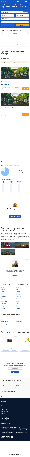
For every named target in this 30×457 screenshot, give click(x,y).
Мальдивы (4, 310)
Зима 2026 (18, 317)
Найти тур (25, 88)
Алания (18, 291)
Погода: (5, 81)
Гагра (18, 306)
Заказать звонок (6, 349)
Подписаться (15, 372)
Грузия (3, 308)
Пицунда (19, 310)
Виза (2, 387)
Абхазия (4, 303)
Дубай (18, 308)
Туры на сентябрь (4, 319)
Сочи (18, 289)
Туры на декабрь (19, 319)
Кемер (18, 294)
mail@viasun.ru (4, 413)
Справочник (3, 382)
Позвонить (14, 349)
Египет (3, 289)
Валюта (2, 385)
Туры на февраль (19, 324)
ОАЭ (3, 298)
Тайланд (4, 296)
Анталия (19, 296)
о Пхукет (19, 301)
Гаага (3, 111)
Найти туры (22, 25)
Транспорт (17, 385)
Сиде (18, 303)
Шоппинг (17, 387)
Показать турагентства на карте (15, 354)
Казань (20, 1)
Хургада (19, 298)
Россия (3, 294)
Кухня (16, 382)
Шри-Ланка (4, 301)
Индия (3, 306)
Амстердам (5, 84)
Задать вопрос (15, 275)
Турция (3, 291)
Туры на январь (19, 321)
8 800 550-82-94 (4, 409)
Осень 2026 (3, 317)
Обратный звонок (4, 411)
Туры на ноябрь (4, 324)
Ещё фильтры (4, 25)
